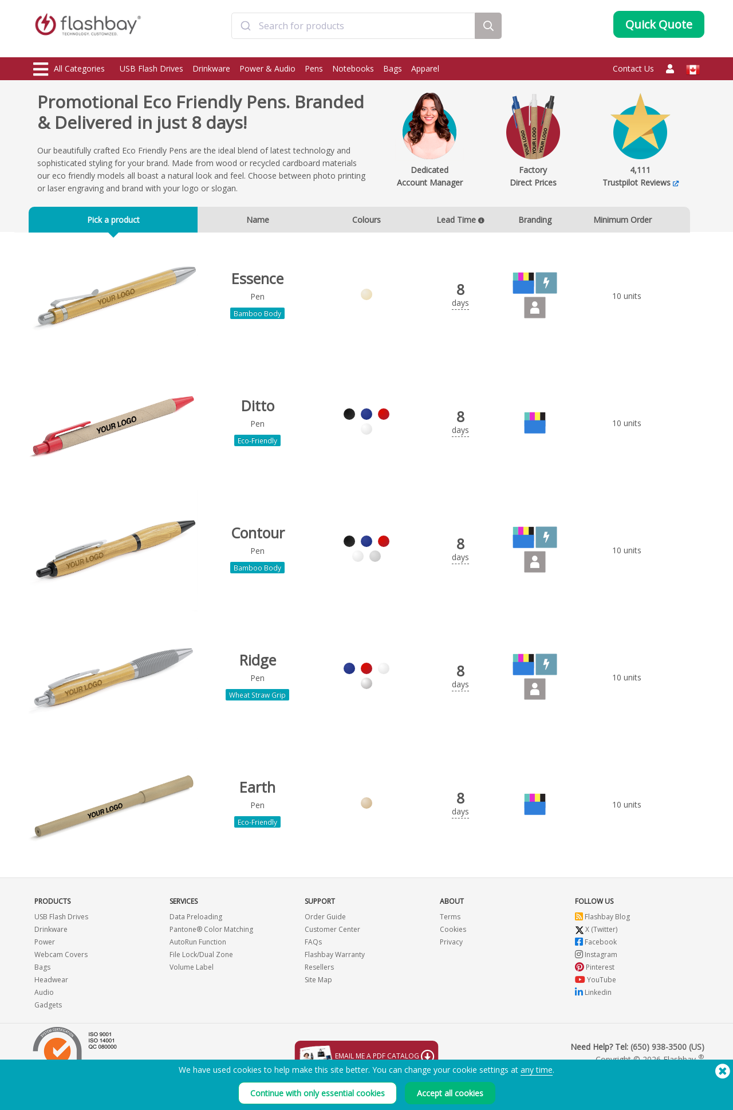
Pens (314, 68)
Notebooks (353, 68)
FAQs (313, 971)
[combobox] (353, 30)
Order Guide (325, 946)
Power (44, 971)
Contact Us (633, 68)
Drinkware (211, 68)
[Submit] (245, 30)
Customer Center (332, 958)
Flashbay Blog (602, 946)
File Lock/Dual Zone (201, 984)
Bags (392, 68)
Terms (450, 946)
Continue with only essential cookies (317, 1093)
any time (537, 1069)
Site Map (318, 1009)
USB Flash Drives (151, 68)
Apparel (425, 68)
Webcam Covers (61, 984)
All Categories (69, 69)
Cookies (453, 958)
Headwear (51, 1009)
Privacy (451, 971)
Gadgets (48, 1034)
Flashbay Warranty (335, 984)
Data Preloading (196, 946)
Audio (44, 1021)
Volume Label (192, 996)
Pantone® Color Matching (211, 958)
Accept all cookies (450, 1093)
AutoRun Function (198, 971)
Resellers (319, 996)
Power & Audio (267, 68)
